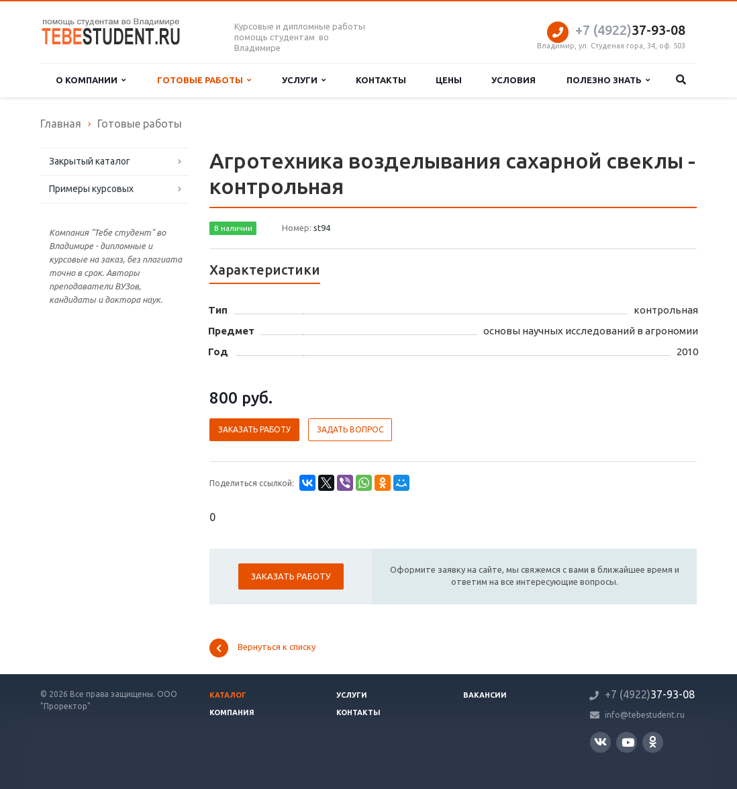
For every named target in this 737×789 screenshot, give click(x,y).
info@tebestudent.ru (645, 714)
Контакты (381, 80)
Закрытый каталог (89, 161)
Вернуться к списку (262, 648)
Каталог (227, 695)
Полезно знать (608, 80)
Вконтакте (600, 741)
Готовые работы (204, 80)
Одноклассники (652, 741)
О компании (91, 80)
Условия (513, 80)
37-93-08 (630, 30)
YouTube (628, 742)
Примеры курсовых (91, 188)
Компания (231, 712)
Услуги (304, 80)
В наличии (233, 228)
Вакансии (485, 695)
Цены (449, 80)
